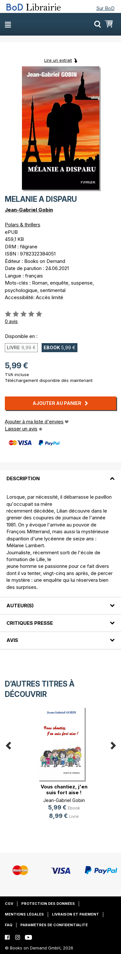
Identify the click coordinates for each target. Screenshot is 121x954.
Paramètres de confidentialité (54, 925)
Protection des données (48, 903)
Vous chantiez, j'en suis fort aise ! (64, 790)
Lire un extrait (58, 60)
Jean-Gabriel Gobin (29, 210)
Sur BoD (105, 8)
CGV (9, 903)
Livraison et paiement (75, 914)
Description (23, 478)
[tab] (60, 474)
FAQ (8, 925)
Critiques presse (29, 623)
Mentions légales (24, 914)
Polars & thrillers (22, 225)
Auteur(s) (20, 605)
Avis (12, 640)
